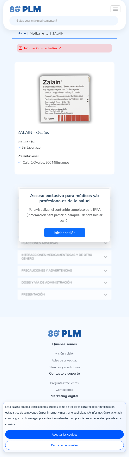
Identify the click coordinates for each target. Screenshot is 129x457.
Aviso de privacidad (64, 360)
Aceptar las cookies (64, 434)
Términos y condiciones (64, 367)
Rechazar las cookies (64, 445)
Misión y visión (65, 353)
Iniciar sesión (65, 232)
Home (22, 33)
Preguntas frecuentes (64, 383)
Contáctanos (64, 389)
